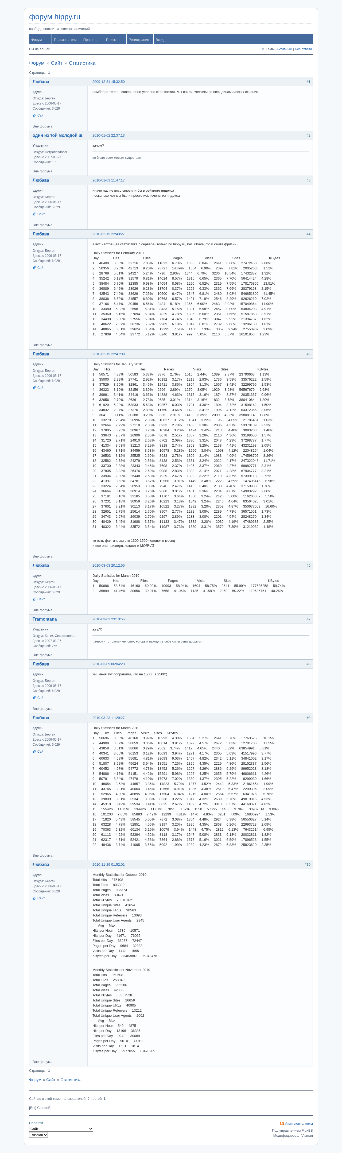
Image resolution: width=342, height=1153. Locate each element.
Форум (36, 40)
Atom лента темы (299, 1123)
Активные (284, 49)
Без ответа (303, 49)
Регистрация (139, 40)
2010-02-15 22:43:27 (108, 234)
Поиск (111, 40)
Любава (41, 81)
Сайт (57, 63)
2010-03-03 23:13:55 (108, 619)
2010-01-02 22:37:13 (108, 135)
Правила (90, 40)
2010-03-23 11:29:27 (108, 718)
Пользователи (65, 40)
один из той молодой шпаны (63, 135)
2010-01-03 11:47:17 (108, 180)
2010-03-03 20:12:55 (108, 565)
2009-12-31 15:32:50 (108, 82)
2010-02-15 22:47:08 (108, 354)
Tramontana (45, 619)
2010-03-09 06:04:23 (108, 664)
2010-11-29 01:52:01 (108, 864)
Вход (160, 40)
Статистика (82, 63)
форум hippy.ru (54, 17)
